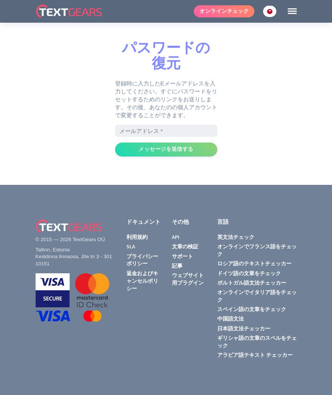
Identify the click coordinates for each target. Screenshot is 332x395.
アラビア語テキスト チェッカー (255, 355)
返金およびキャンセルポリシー (142, 281)
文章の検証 (185, 246)
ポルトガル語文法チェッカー (251, 282)
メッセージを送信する (166, 149)
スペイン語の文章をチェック (251, 309)
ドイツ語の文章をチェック (249, 273)
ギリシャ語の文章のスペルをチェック (257, 342)
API (175, 237)
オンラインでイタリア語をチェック (257, 296)
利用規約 (137, 237)
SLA (130, 246)
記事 (177, 265)
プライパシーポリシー (142, 260)
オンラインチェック (224, 11)
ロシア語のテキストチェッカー (254, 263)
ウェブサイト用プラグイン (188, 279)
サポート (182, 256)
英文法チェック (235, 237)
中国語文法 (230, 318)
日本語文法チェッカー (243, 328)
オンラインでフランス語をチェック (257, 250)
